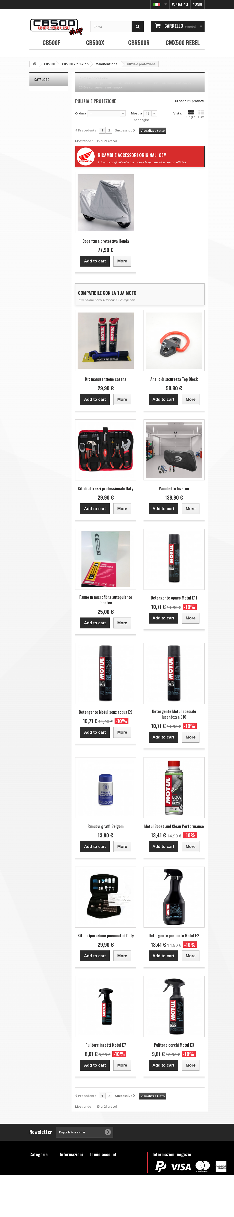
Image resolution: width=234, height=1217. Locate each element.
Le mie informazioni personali (113, 1181)
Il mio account (103, 1154)
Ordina (80, 113)
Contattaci (180, 4)
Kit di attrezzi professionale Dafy (105, 488)
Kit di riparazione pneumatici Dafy (106, 935)
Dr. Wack (43, 126)
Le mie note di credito (107, 1168)
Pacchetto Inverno (174, 488)
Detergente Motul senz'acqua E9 (105, 712)
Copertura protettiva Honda (105, 241)
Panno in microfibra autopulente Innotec (105, 599)
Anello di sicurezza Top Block (174, 379)
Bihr (40, 106)
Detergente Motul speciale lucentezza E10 (174, 714)
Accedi (197, 4)
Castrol (42, 113)
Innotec (43, 139)
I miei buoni (99, 1187)
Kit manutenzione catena (105, 379)
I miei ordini (99, 1162)
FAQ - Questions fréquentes (68, 1190)
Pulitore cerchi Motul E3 (174, 1045)
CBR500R (139, 42)
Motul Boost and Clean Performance (174, 826)
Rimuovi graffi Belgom (106, 826)
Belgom (43, 99)
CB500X (95, 42)
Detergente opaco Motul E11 (174, 597)
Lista (201, 114)
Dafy (40, 119)
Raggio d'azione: (42, 156)
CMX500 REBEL (183, 42)
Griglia (190, 114)
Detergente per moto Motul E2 (174, 935)
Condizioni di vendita (70, 1177)
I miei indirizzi (101, 1175)
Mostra (136, 113)
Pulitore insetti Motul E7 (105, 1045)
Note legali (68, 1168)
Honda (42, 132)
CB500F (51, 42)
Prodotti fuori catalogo (40, 1189)
